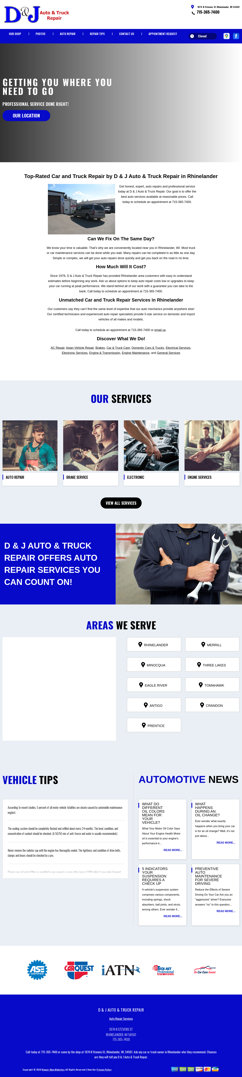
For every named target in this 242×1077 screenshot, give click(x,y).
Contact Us (126, 34)
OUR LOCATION (26, 115)
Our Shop (15, 34)
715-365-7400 (208, 12)
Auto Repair (67, 34)
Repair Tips (97, 34)
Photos (40, 34)
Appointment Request (163, 34)
